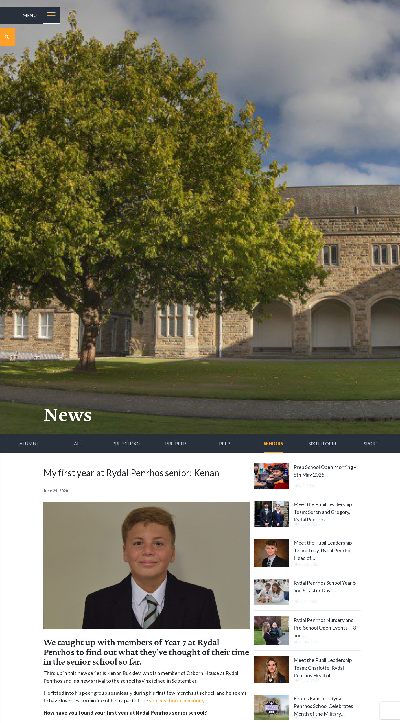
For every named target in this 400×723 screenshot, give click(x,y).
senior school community (176, 700)
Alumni (28, 443)
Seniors (273, 443)
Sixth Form (322, 443)
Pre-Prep (175, 443)
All (78, 443)
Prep (224, 443)
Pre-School (126, 443)
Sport (371, 443)
